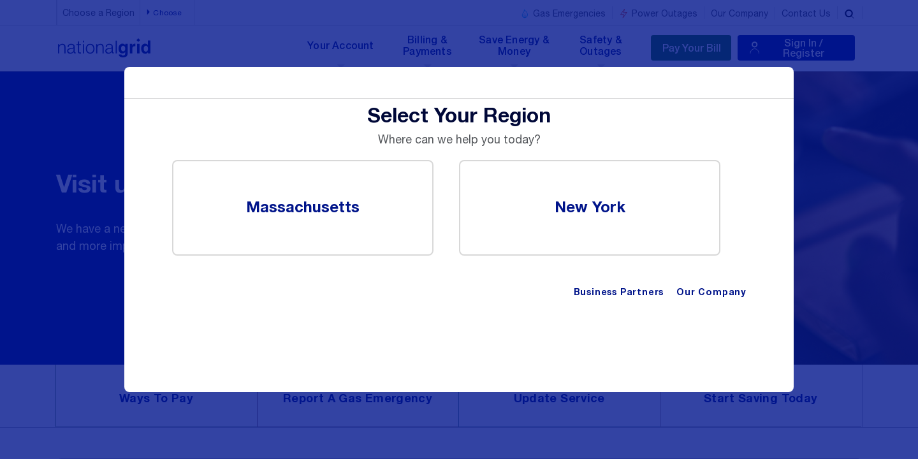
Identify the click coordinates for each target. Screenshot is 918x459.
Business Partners (619, 292)
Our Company (711, 292)
